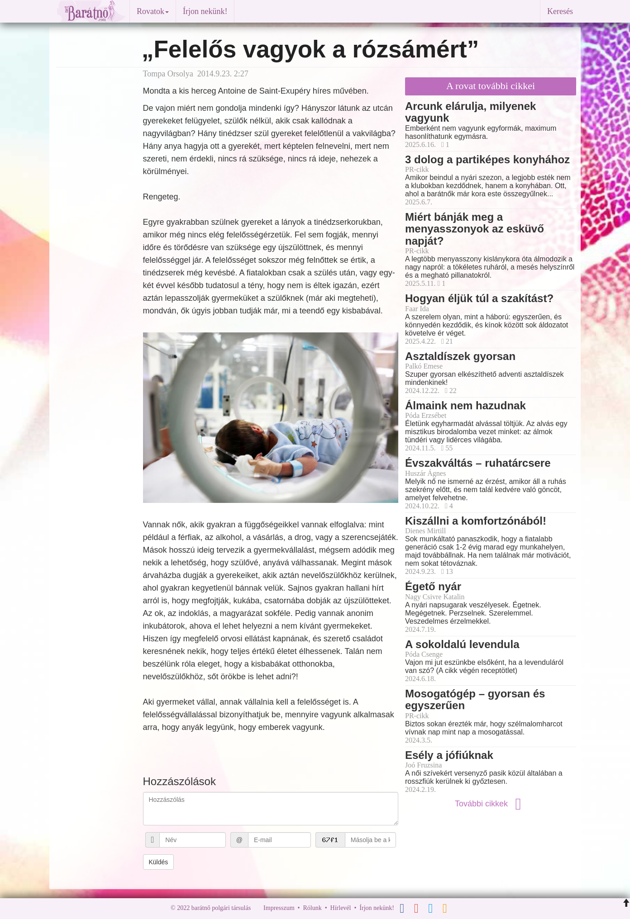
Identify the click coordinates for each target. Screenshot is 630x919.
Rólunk (312, 908)
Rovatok (153, 11)
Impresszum (278, 908)
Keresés (560, 11)
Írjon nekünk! (205, 11)
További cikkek (490, 803)
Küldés (158, 862)
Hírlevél (340, 908)
